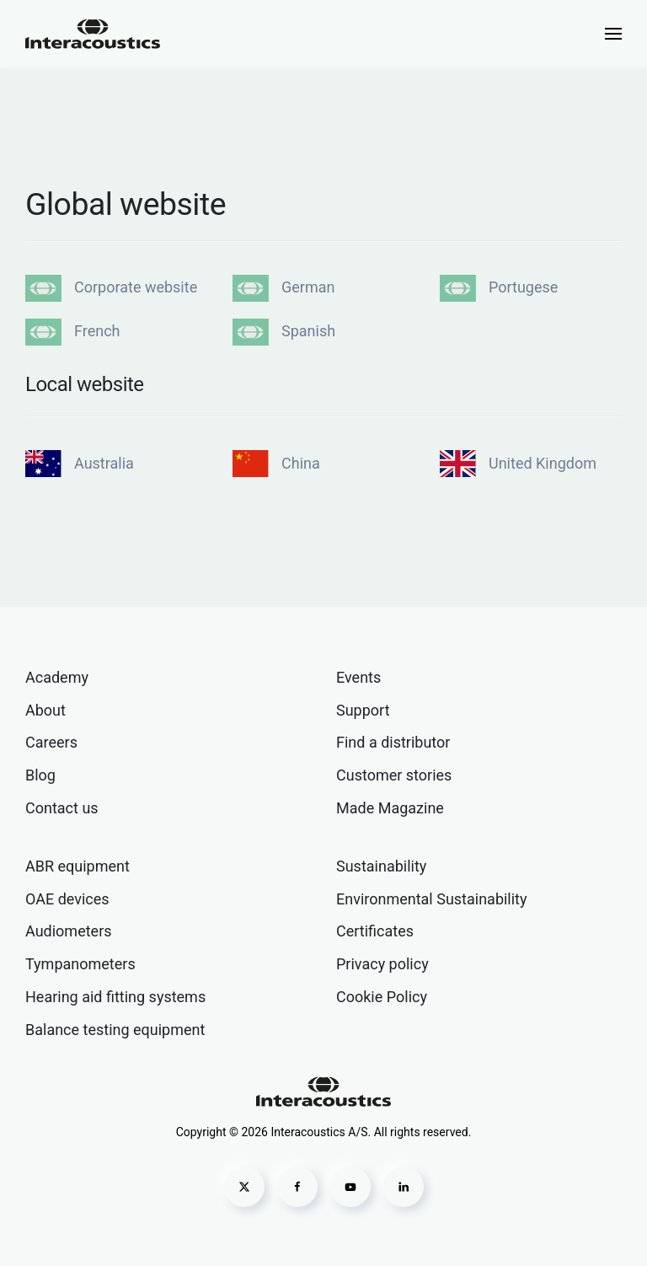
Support (363, 710)
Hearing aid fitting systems (115, 997)
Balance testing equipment (115, 1029)
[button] (613, 33)
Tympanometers (80, 964)
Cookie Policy (381, 997)
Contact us (62, 808)
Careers (51, 742)
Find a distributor (393, 742)
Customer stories (394, 775)
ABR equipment (77, 866)
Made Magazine (390, 808)
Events (358, 677)
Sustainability (381, 866)
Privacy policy (382, 964)
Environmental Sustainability (431, 899)
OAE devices (67, 899)
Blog (40, 775)
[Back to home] (92, 33)
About (45, 710)
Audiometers (68, 931)
